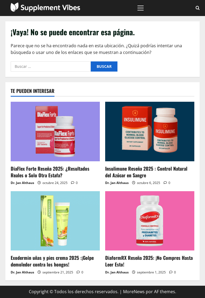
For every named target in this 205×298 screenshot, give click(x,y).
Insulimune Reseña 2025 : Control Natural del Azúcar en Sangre (146, 172)
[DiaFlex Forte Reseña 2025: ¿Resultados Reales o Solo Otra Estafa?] (55, 131)
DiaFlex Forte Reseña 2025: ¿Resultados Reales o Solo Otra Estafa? (50, 172)
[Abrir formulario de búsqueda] (198, 8)
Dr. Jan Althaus (22, 183)
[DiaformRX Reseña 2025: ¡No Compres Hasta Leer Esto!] (149, 221)
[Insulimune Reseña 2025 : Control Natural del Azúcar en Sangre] (149, 131)
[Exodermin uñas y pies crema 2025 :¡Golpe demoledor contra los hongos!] (55, 221)
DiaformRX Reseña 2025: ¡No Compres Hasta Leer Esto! (149, 261)
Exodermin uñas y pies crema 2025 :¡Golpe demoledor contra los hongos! (52, 261)
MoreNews (134, 292)
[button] (140, 8)
